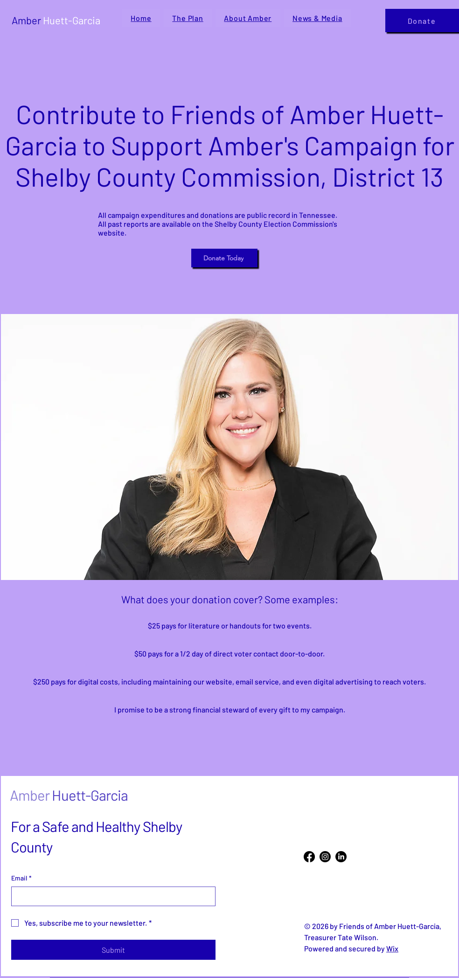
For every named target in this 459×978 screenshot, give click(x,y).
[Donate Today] (224, 258)
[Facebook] (309, 856)
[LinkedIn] (341, 856)
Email (21, 878)
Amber (56, 20)
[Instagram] (325, 856)
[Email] (110, 896)
